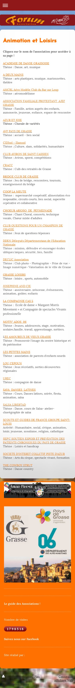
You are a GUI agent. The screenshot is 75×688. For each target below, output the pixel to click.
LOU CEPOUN (12, 363)
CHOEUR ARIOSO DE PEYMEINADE (27, 210)
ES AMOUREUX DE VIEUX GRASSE (28, 336)
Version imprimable (17, 676)
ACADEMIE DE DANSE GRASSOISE (26, 63)
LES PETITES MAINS (16, 352)
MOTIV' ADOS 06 (14, 321)
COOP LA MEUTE (14, 191)
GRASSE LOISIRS (14, 274)
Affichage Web (63, 680)
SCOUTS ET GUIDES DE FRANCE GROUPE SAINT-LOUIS (36, 422)
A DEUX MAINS (13, 74)
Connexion (66, 676)
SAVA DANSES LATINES (19, 389)
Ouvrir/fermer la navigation (37, 5)
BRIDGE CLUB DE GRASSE (20, 176)
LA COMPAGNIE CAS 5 (18, 301)
